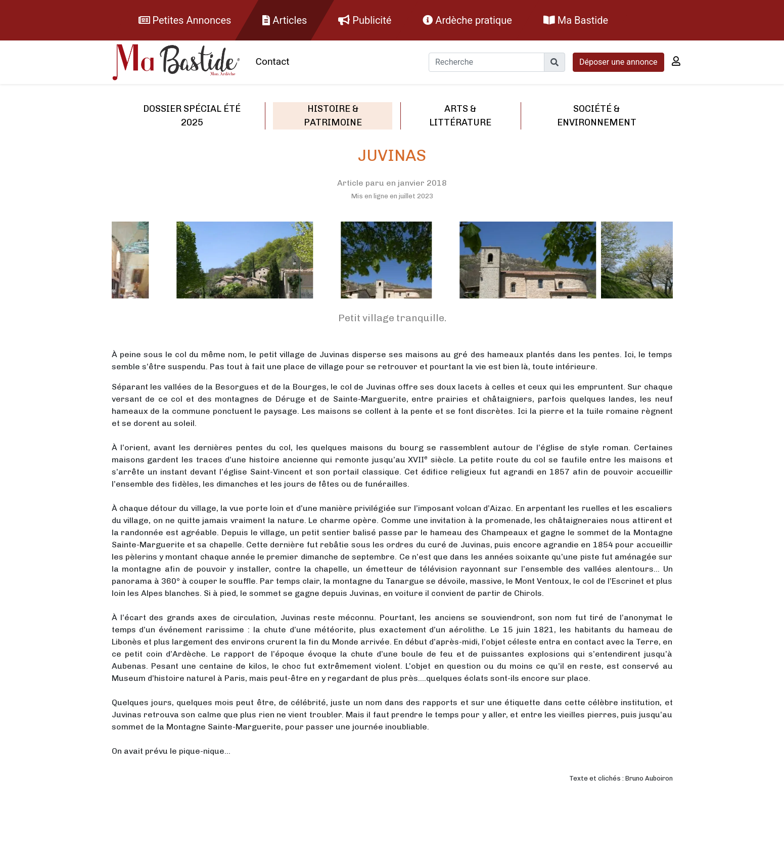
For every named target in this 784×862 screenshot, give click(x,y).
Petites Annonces (185, 20)
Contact (273, 61)
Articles (284, 20)
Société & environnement (596, 115)
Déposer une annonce (618, 62)
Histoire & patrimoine (333, 115)
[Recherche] (486, 62)
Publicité (364, 20)
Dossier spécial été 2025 (192, 115)
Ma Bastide (575, 20)
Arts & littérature (460, 115)
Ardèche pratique (467, 20)
